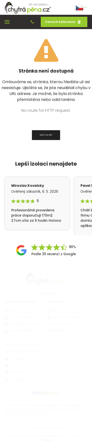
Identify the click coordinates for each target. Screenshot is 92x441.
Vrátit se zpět (46, 135)
